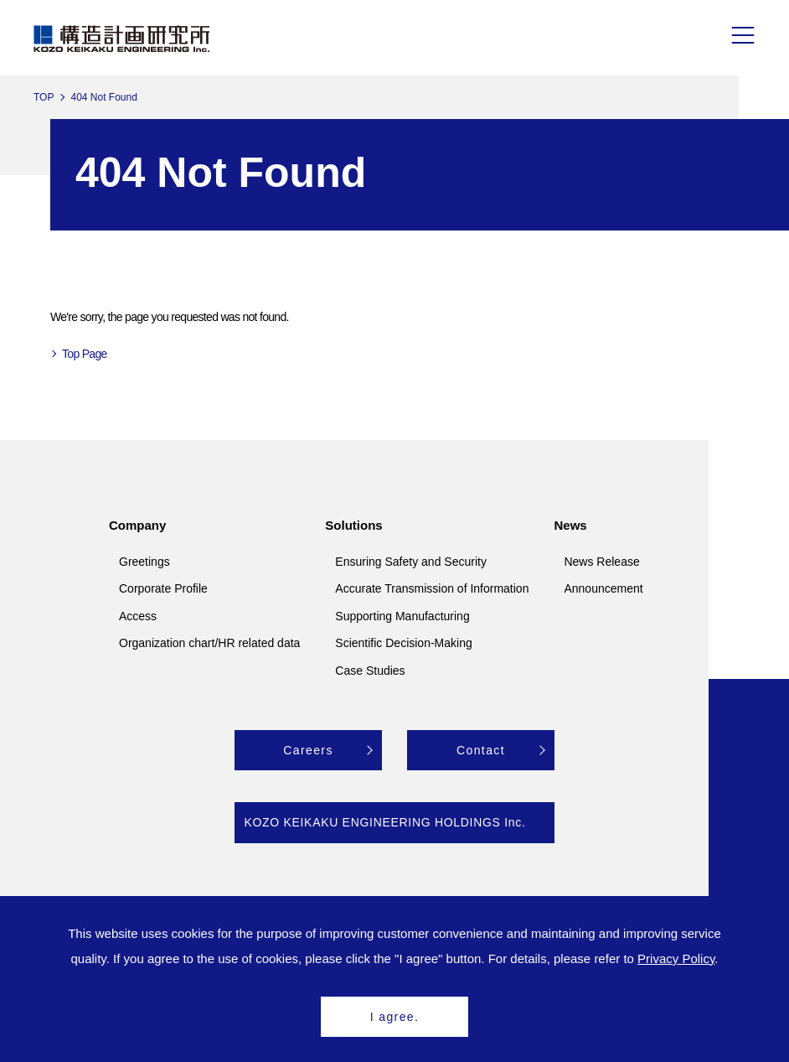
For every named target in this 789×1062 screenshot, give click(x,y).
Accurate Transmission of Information (432, 588)
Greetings (144, 561)
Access (138, 616)
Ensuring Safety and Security (411, 561)
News (570, 525)
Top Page (84, 353)
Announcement (603, 588)
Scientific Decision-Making (403, 643)
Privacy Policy (675, 958)
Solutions (353, 525)
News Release (601, 561)
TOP (44, 97)
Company (137, 525)
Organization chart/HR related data (209, 643)
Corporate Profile (163, 588)
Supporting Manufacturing (402, 616)
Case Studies (370, 670)
